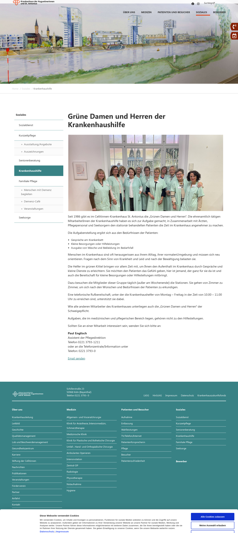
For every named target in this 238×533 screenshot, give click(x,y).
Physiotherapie (74, 477)
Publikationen (19, 473)
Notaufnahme (74, 484)
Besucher (126, 454)
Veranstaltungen (20, 479)
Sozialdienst (182, 417)
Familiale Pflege (184, 442)
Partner (16, 492)
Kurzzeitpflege (183, 423)
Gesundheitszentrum (23, 448)
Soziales (201, 14)
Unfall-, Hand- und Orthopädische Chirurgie (90, 446)
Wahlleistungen (129, 429)
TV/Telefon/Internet (131, 435)
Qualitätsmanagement (23, 435)
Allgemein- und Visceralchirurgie (84, 417)
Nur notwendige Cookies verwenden (212, 518)
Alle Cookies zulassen (213, 500)
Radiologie (72, 471)
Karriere (16, 454)
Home (15, 88)
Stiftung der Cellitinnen (24, 460)
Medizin (146, 14)
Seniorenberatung (185, 429)
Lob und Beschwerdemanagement (30, 442)
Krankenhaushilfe (185, 435)
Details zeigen (161, 527)
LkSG (146, 395)
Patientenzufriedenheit (133, 460)
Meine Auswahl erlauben (212, 508)
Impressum (62, 514)
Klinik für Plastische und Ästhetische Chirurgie (91, 440)
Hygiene (71, 490)
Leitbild (16, 423)
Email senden (76, 358)
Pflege (124, 448)
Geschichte (17, 429)
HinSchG (157, 395)
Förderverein (19, 485)
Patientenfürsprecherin (133, 442)
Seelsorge (181, 448)
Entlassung (127, 423)
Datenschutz (47, 514)
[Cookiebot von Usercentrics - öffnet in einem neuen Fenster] (19, 527)
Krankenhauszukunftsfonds (211, 395)
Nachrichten (18, 467)
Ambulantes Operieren (78, 452)
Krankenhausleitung (22, 417)
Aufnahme (126, 417)
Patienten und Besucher (174, 14)
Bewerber (219, 14)
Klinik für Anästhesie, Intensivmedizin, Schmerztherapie (86, 425)
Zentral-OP (72, 465)
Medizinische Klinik (77, 434)
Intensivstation (74, 459)
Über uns (129, 14)
